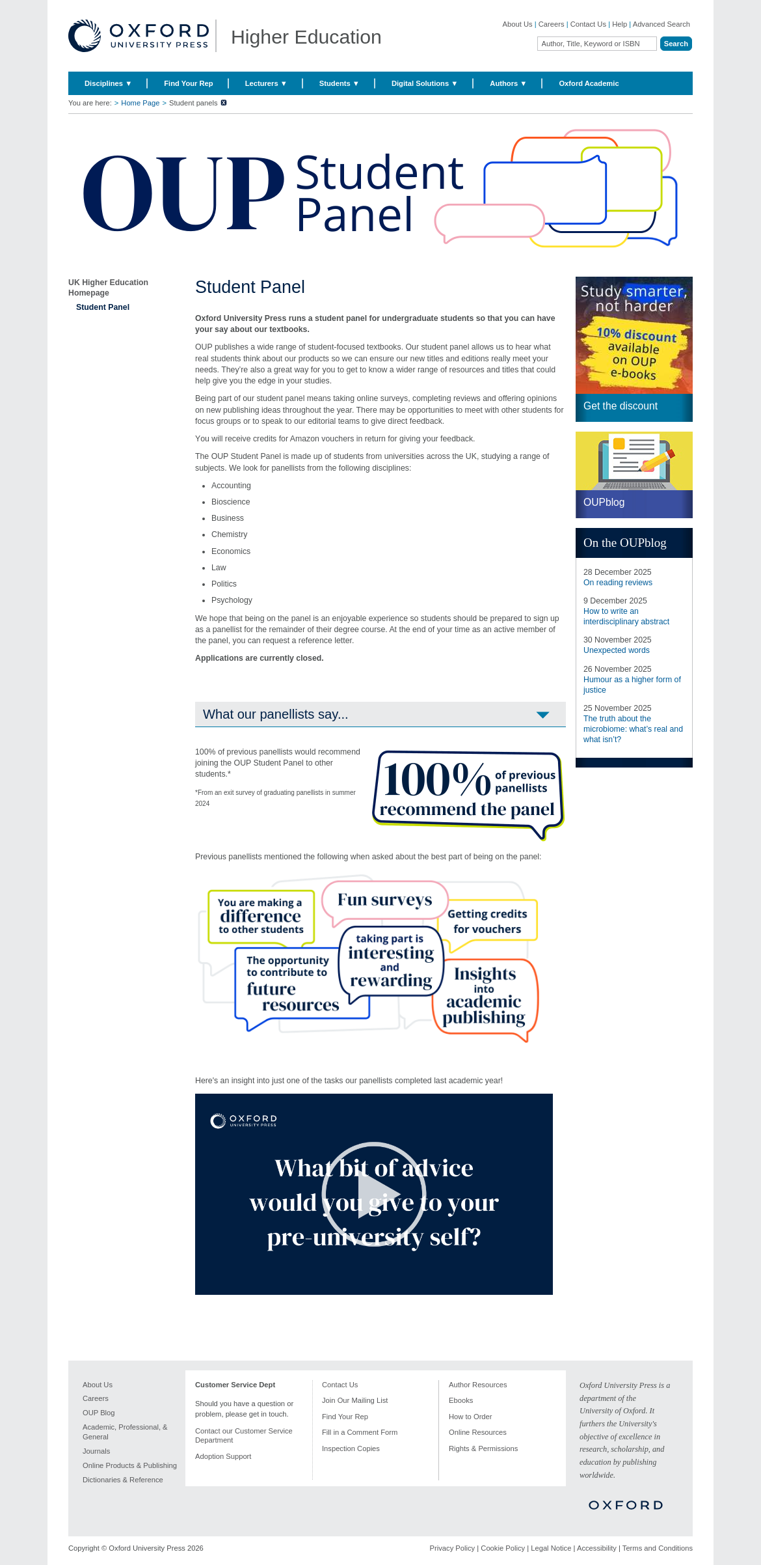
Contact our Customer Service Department (244, 1436)
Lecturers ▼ (266, 83)
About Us (518, 24)
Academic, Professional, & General (125, 1432)
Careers (552, 24)
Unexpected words (616, 650)
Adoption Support (223, 1456)
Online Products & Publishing (130, 1465)
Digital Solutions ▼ (425, 83)
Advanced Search (661, 24)
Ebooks (461, 1400)
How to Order (470, 1416)
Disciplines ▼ (108, 83)
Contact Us (588, 24)
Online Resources (478, 1432)
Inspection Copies (351, 1448)
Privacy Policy (452, 1548)
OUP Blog (99, 1413)
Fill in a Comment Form (359, 1432)
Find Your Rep (188, 83)
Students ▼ (339, 83)
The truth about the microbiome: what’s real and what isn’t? (633, 729)
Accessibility (597, 1548)
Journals (96, 1451)
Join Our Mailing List (355, 1400)
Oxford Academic (589, 83)
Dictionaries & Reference (123, 1480)
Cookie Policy (503, 1548)
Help (619, 24)
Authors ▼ (508, 83)
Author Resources (478, 1385)
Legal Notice (551, 1548)
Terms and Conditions (657, 1548)
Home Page (140, 103)
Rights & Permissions (483, 1448)
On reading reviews (617, 582)
